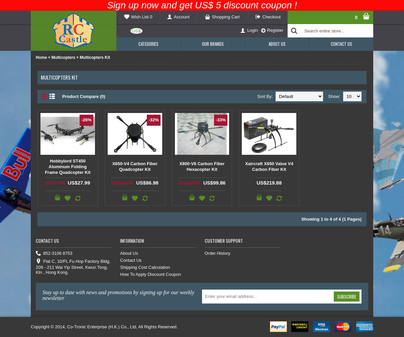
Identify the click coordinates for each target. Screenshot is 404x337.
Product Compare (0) (83, 96)
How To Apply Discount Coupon (150, 274)
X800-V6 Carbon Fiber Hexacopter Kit (201, 166)
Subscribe (346, 296)
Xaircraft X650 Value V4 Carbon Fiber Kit (269, 166)
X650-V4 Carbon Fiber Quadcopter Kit (135, 166)
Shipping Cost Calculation (145, 267)
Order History (217, 253)
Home (41, 57)
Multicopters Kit (95, 57)
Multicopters (63, 57)
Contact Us (130, 260)
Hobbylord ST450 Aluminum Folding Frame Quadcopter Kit (68, 166)
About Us (129, 253)
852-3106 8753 (54, 253)
